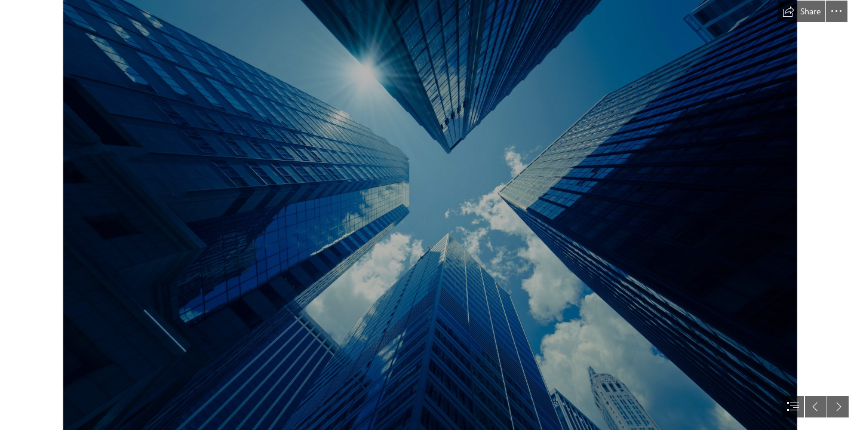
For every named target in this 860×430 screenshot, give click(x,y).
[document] (430, 215)
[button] (801, 11)
